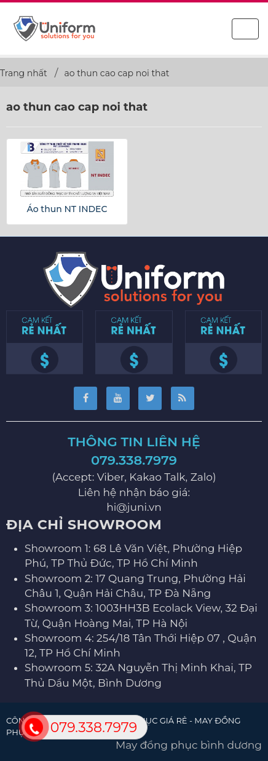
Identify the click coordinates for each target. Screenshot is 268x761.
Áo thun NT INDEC (67, 209)
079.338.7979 (134, 460)
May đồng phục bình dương (189, 745)
